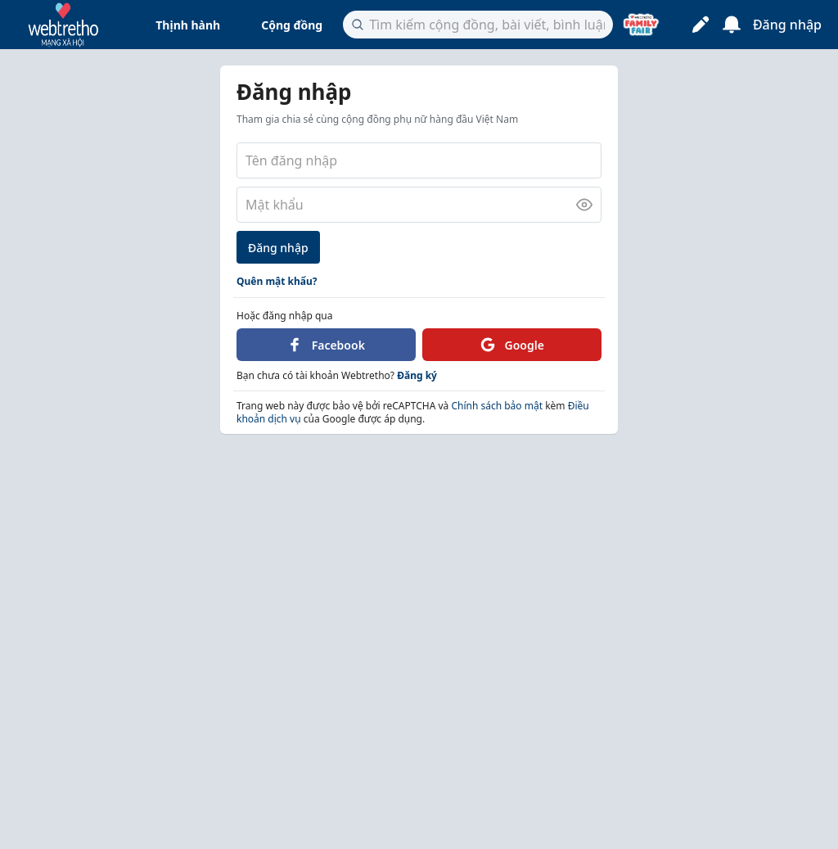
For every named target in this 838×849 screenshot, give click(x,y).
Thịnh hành (187, 25)
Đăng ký (417, 375)
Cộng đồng (291, 25)
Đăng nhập (278, 247)
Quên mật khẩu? (277, 281)
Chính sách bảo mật (495, 406)
